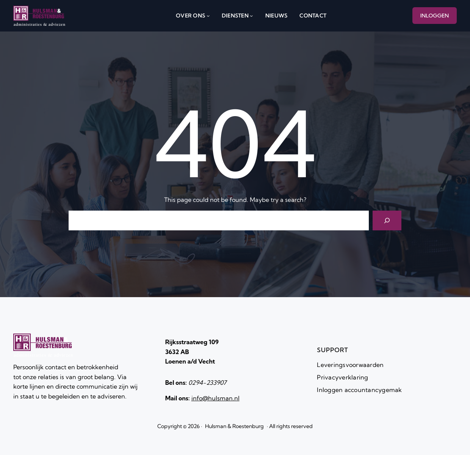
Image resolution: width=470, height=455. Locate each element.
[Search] (387, 220)
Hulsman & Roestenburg (234, 426)
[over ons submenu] (208, 15)
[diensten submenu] (251, 15)
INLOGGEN (434, 15)
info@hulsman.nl (215, 398)
